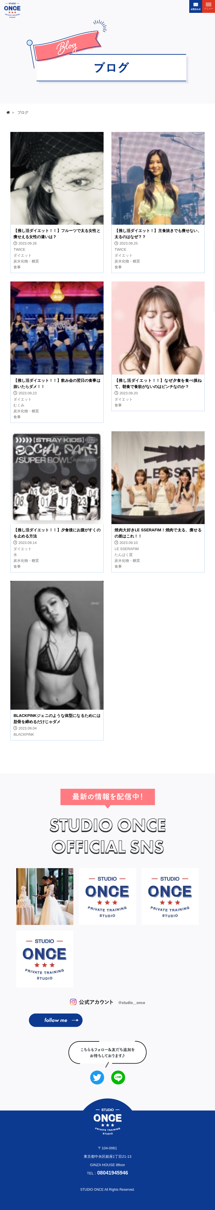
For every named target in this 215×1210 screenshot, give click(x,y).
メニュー (208, 7)
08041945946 (112, 1173)
